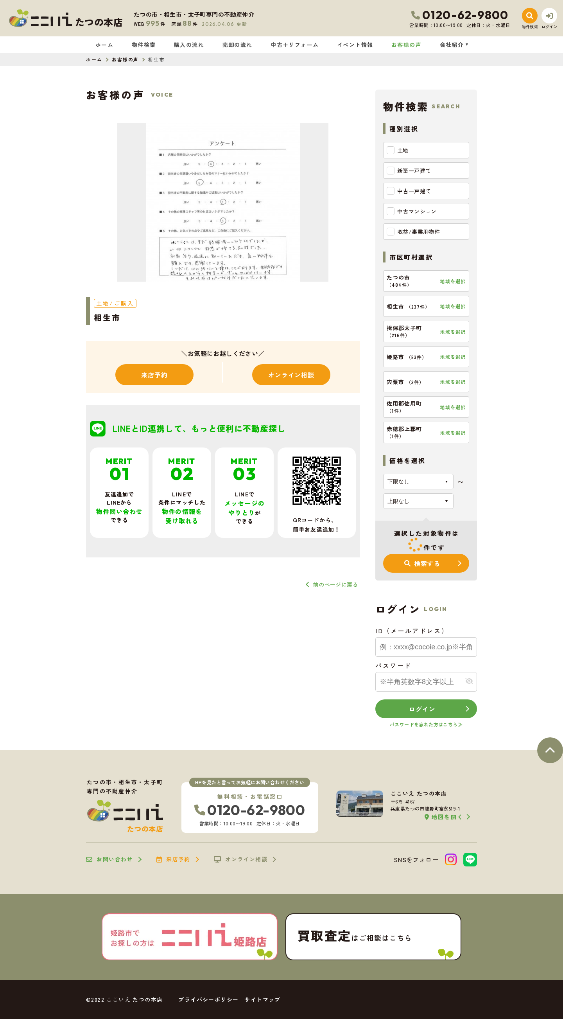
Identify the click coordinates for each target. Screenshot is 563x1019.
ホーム (104, 45)
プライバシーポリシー (208, 999)
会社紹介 (452, 45)
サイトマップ (262, 999)
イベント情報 (355, 45)
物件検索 (144, 45)
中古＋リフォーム (295, 45)
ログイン (422, 708)
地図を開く (444, 817)
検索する (422, 563)
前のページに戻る (335, 584)
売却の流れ (237, 45)
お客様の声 (406, 45)
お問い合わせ (109, 859)
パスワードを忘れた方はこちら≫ (426, 724)
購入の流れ (189, 45)
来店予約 (154, 374)
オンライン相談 (291, 374)
